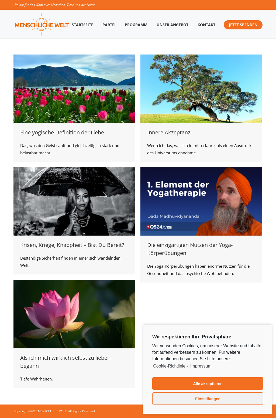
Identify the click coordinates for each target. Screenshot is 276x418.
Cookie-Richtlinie (169, 366)
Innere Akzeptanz (168, 132)
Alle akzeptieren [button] (208, 384)
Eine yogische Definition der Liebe (62, 132)
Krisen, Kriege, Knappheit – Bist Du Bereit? (72, 245)
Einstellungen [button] (207, 399)
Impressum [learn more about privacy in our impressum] (201, 366)
